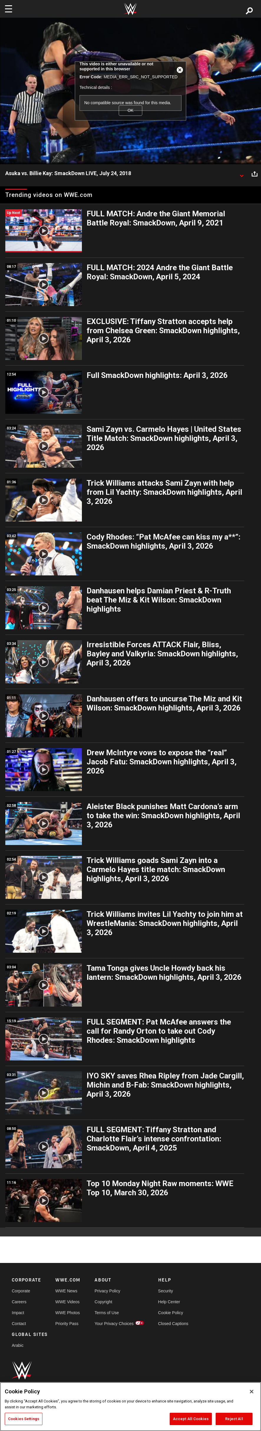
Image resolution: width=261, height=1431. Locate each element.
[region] (130, 1406)
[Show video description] (241, 173)
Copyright (103, 1301)
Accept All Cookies (191, 1419)
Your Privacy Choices (114, 1323)
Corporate (21, 1291)
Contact (19, 1323)
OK (130, 110)
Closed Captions (173, 1323)
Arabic (18, 1345)
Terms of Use (107, 1312)
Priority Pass (67, 1323)
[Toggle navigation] (8, 8)
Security (165, 1291)
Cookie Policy (170, 1312)
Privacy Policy (107, 1291)
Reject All (234, 1419)
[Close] (251, 1391)
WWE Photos (67, 1312)
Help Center (169, 1301)
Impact (18, 1312)
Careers (19, 1301)
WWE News (66, 1291)
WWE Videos (67, 1301)
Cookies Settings (23, 1419)
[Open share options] (254, 173)
